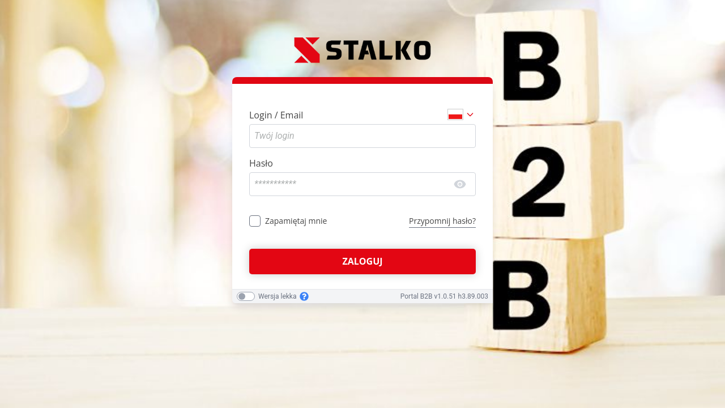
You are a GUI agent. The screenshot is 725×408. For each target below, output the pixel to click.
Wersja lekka (277, 296)
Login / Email (276, 115)
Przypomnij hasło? (442, 220)
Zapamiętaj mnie (296, 220)
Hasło (261, 163)
